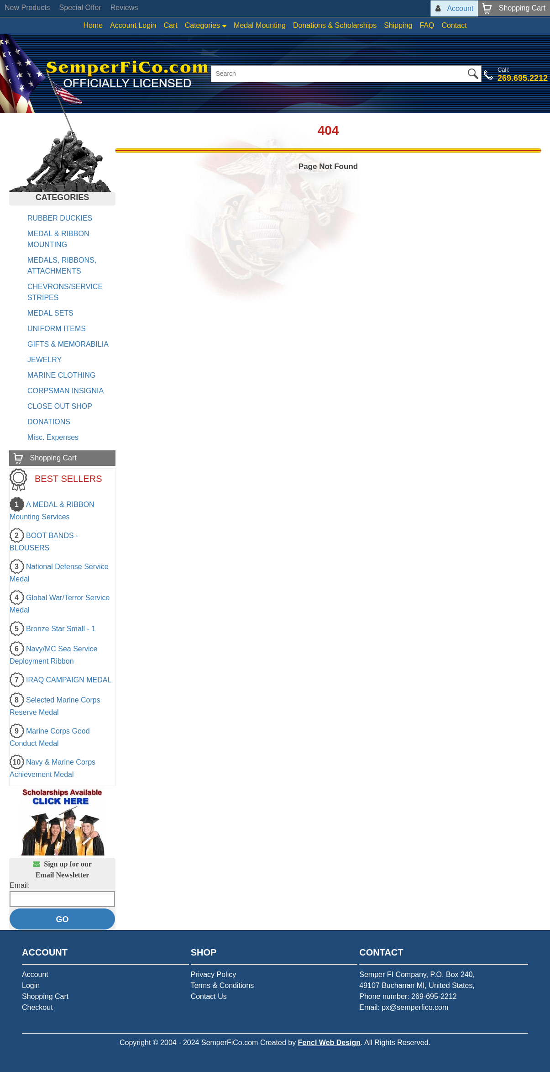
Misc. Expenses (53, 437)
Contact (453, 25)
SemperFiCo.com (229, 1042)
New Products (27, 7)
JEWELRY (44, 360)
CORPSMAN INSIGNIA (65, 391)
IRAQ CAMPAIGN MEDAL (68, 680)
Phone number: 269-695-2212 (408, 996)
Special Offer (80, 7)
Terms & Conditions (222, 985)
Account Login (133, 25)
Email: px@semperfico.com (403, 1007)
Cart (170, 25)
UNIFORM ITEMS (56, 329)
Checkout (37, 1007)
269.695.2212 (523, 78)
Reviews (124, 7)
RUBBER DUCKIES (59, 218)
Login (31, 985)
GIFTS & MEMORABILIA (68, 344)
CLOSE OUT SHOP (59, 406)
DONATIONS (48, 422)
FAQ (426, 25)
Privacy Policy (213, 974)
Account (35, 974)
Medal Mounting (260, 25)
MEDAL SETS (50, 313)
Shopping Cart (45, 996)
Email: (20, 885)
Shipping (398, 25)
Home (93, 25)
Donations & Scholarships (335, 25)
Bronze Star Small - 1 (60, 629)
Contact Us (209, 996)
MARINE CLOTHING (61, 375)
